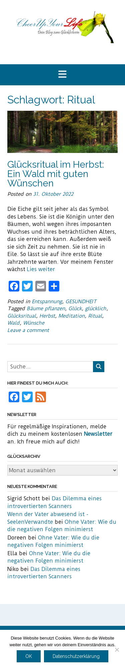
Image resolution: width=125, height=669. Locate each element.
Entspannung (47, 302)
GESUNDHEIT (81, 302)
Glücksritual (21, 316)
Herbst (47, 316)
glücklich (95, 309)
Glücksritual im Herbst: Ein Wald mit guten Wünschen (55, 174)
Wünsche (33, 323)
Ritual (95, 316)
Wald (13, 323)
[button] (62, 74)
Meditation (71, 316)
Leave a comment (28, 330)
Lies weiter (41, 269)
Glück (75, 309)
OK (28, 656)
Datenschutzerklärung (76, 656)
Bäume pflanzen (46, 309)
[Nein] (116, 649)
